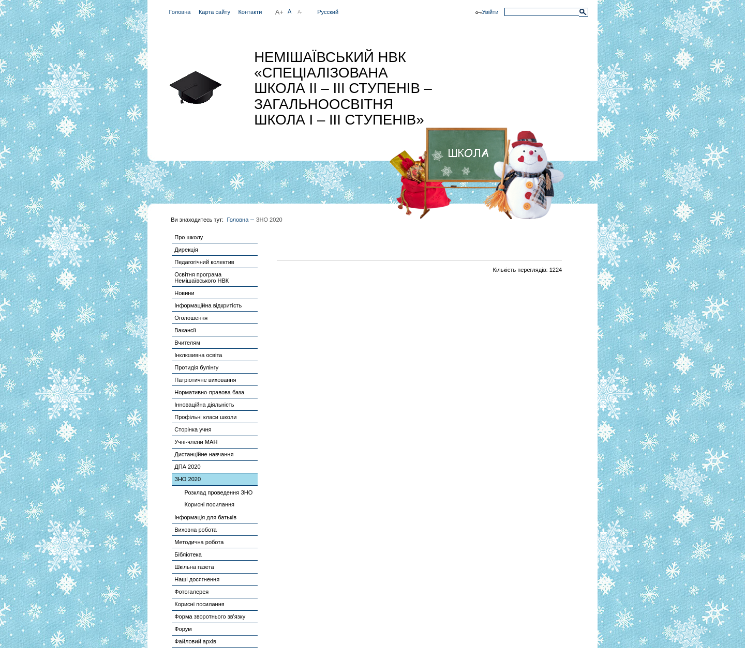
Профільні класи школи (205, 417)
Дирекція (186, 249)
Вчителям (187, 343)
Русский (327, 12)
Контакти (250, 12)
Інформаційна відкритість (208, 305)
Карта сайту (214, 12)
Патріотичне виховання (205, 380)
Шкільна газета (194, 567)
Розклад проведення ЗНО (219, 492)
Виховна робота (195, 530)
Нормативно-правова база (209, 392)
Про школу (188, 237)
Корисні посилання (210, 504)
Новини (184, 293)
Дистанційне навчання (203, 454)
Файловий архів (195, 641)
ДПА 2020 (187, 467)
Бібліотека (188, 554)
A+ (279, 12)
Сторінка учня (192, 429)
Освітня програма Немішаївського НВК (201, 277)
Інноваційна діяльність (204, 405)
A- (299, 11)
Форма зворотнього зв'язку (209, 616)
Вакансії (185, 330)
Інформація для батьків (205, 517)
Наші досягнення (196, 579)
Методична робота (199, 542)
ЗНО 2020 (187, 479)
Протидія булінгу (196, 367)
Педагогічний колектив (204, 262)
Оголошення (190, 318)
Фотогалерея (191, 592)
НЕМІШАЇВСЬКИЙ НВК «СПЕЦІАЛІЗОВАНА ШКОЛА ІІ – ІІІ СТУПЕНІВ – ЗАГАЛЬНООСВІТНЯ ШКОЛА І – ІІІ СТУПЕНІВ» (343, 88)
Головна (180, 12)
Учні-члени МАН (195, 442)
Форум (183, 629)
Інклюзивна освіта (198, 355)
